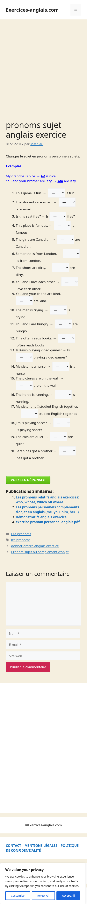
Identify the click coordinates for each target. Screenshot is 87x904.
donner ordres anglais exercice (35, 546)
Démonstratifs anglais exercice (41, 517)
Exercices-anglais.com (32, 9)
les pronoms (20, 540)
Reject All (43, 895)
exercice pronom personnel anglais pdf (48, 522)
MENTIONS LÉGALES (41, 845)
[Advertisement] (43, 64)
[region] (43, 883)
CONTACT (13, 845)
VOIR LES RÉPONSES (28, 480)
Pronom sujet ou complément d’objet (40, 552)
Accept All (68, 895)
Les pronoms (21, 534)
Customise (18, 895)
